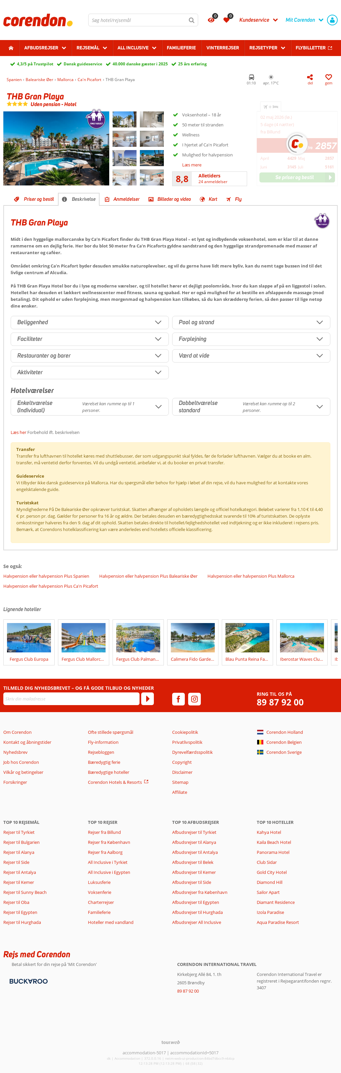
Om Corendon (17, 732)
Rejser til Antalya (19, 872)
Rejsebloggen (101, 752)
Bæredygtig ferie (104, 762)
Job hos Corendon (21, 762)
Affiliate (179, 792)
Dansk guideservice (83, 64)
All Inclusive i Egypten (109, 872)
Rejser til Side (16, 862)
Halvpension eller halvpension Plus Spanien (46, 576)
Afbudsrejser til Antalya (195, 852)
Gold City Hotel (272, 872)
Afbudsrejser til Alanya (194, 842)
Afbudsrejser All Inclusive (196, 922)
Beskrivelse (84, 199)
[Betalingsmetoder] (28, 981)
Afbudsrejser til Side (191, 882)
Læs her (18, 432)
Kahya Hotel (269, 832)
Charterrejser (101, 902)
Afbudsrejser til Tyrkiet (194, 832)
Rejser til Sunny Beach (25, 892)
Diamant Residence (276, 902)
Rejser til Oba (16, 902)
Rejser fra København (109, 842)
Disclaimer (182, 772)
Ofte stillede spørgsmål (110, 732)
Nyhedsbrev (15, 752)
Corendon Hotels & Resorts (115, 782)
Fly (238, 199)
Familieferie (181, 48)
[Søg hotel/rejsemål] (143, 20)
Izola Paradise (270, 912)
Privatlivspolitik (187, 742)
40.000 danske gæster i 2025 (140, 64)
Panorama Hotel (273, 852)
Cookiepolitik (185, 732)
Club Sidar (267, 862)
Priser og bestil (39, 199)
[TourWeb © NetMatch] (171, 1042)
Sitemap (180, 782)
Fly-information (103, 742)
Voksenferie (99, 892)
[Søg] (191, 20)
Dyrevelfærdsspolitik (192, 752)
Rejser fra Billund (104, 832)
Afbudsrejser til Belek (192, 862)
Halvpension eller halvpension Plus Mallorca (250, 576)
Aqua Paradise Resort (278, 922)
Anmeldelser (127, 199)
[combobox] (143, 20)
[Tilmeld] (147, 698)
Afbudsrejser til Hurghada (197, 912)
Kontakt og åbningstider (27, 742)
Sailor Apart (268, 892)
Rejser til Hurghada (22, 922)
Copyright (182, 762)
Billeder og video (174, 199)
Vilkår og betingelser (23, 772)
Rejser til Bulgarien (21, 842)
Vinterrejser (222, 48)
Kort (213, 199)
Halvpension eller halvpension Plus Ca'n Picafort (50, 586)
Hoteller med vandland (111, 922)
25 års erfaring (192, 64)
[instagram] (194, 699)
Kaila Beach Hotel (274, 842)
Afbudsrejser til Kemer (194, 872)
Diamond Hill (269, 882)
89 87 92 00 (280, 702)
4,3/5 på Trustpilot (35, 64)
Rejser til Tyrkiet (19, 832)
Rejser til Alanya (18, 852)
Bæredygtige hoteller (108, 772)
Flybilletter (311, 48)
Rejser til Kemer (18, 882)
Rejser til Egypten (20, 912)
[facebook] (178, 699)
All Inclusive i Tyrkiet (108, 862)
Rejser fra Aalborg (105, 852)
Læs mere (191, 165)
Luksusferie (99, 882)
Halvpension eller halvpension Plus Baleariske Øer (148, 576)
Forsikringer (15, 782)
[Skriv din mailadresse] (71, 698)
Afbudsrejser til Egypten (195, 902)
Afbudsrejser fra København (199, 892)
